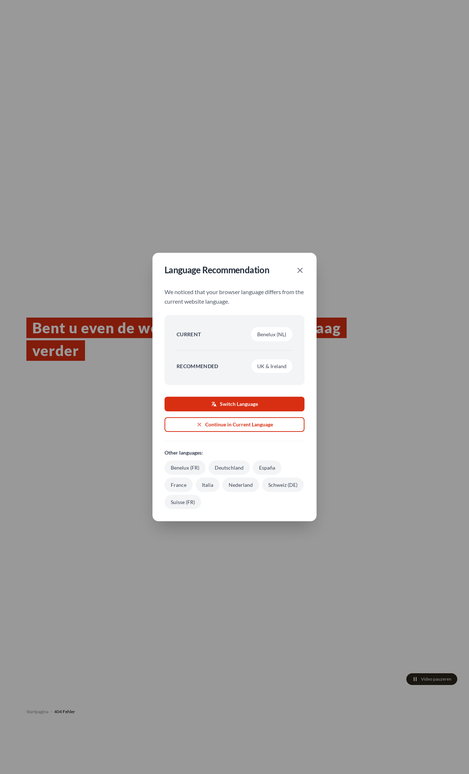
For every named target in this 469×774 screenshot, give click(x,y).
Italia (207, 485)
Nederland (241, 485)
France (179, 485)
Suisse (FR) (183, 502)
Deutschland (229, 467)
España (267, 467)
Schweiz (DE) (283, 485)
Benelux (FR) (185, 467)
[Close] (300, 270)
